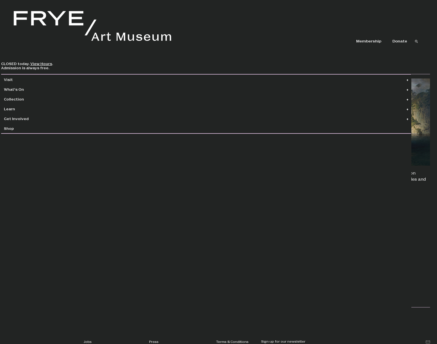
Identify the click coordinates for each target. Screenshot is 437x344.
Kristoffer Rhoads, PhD (224, 135)
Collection (27, 99)
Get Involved (29, 118)
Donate (399, 41)
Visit (21, 79)
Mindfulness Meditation (343, 254)
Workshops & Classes (342, 281)
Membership (368, 41)
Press (154, 341)
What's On (27, 89)
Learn (22, 109)
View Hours (54, 63)
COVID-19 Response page (155, 234)
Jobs (88, 341)
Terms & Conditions (232, 341)
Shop (22, 128)
